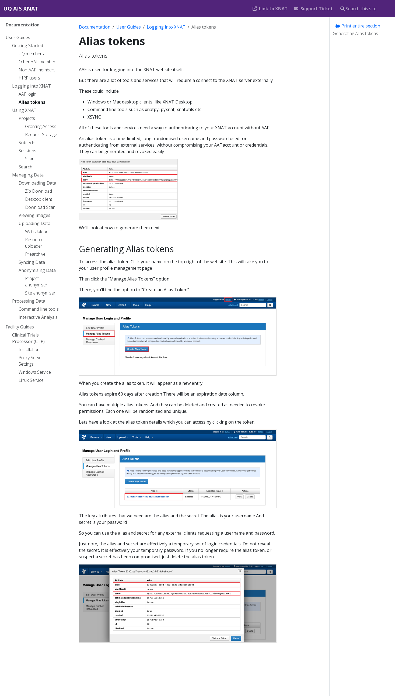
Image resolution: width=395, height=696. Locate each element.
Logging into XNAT (166, 27)
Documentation (94, 27)
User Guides (128, 27)
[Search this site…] (364, 8)
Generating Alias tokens (355, 33)
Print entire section (357, 26)
